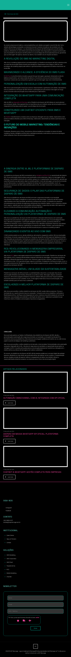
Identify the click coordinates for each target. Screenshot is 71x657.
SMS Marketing (11, 555)
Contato (9, 542)
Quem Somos (10, 535)
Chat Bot (9, 576)
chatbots (8, 117)
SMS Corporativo (11, 558)
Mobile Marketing (11, 573)
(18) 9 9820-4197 (8, 520)
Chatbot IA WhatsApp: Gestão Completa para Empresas (32, 472)
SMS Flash (8, 76)
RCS (12, 255)
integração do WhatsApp (20, 102)
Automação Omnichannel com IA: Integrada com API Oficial (34, 398)
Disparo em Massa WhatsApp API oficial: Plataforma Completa (30, 435)
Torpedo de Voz (11, 566)
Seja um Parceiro (11, 539)
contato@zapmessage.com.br (11, 522)
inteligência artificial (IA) (43, 175)
